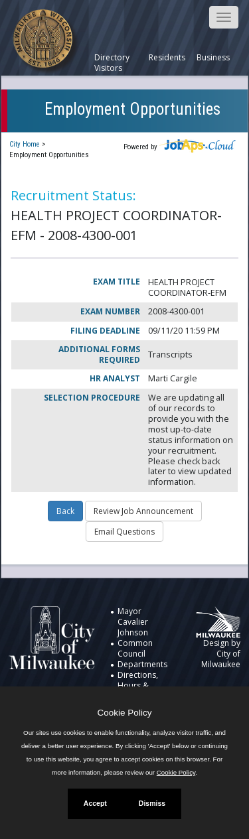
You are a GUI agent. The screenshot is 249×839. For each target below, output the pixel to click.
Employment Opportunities (132, 109)
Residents (167, 57)
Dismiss (152, 803)
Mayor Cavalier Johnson (133, 622)
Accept (95, 803)
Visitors (108, 68)
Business (213, 57)
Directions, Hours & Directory (138, 685)
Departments (142, 664)
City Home (24, 144)
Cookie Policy (125, 713)
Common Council (135, 648)
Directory (111, 57)
